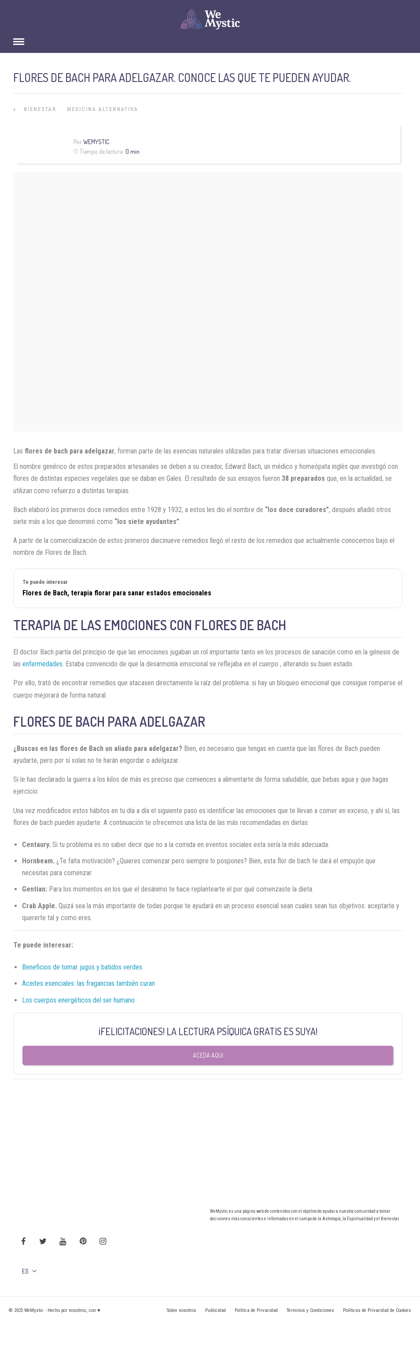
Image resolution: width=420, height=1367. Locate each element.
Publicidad (215, 1310)
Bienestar (40, 109)
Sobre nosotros (181, 1310)
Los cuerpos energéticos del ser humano (79, 1000)
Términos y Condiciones (310, 1310)
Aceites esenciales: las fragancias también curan (88, 983)
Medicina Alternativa (102, 109)
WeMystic (96, 141)
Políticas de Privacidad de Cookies (377, 1310)
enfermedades (42, 664)
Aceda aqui (208, 1055)
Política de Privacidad (256, 1310)
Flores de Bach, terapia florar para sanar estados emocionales (116, 593)
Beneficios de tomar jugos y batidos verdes (82, 967)
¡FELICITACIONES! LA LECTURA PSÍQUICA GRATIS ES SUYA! (208, 1031)
